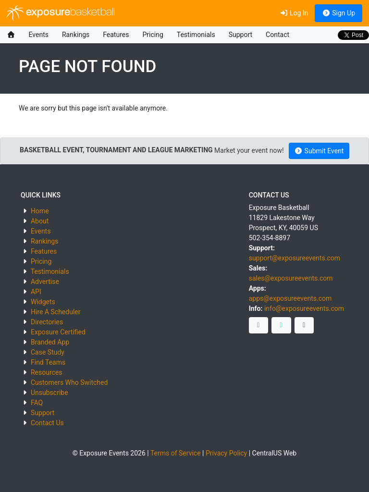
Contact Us (47, 423)
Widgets (43, 302)
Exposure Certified (58, 332)
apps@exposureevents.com (290, 298)
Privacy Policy (226, 453)
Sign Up (338, 13)
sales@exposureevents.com (291, 278)
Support (240, 34)
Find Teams (48, 362)
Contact (277, 34)
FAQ (37, 402)
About (40, 221)
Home (40, 211)
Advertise (45, 281)
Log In (294, 13)
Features (116, 34)
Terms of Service (175, 453)
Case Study (47, 352)
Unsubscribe (49, 392)
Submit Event (319, 151)
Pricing (152, 34)
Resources (46, 372)
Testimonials (196, 34)
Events (39, 34)
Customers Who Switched (69, 382)
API (36, 291)
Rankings (75, 34)
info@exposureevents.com (304, 308)
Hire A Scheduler (55, 312)
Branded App (50, 342)
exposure (61, 13)
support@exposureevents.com (294, 258)
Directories (47, 322)
